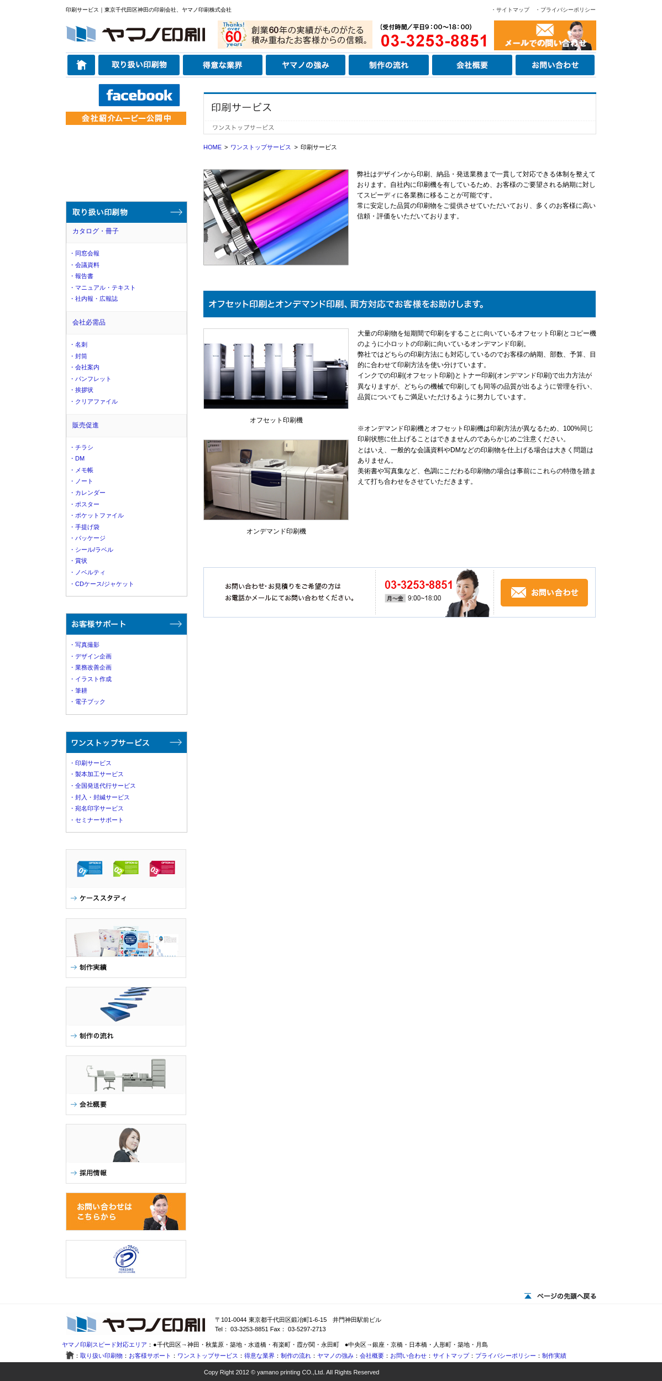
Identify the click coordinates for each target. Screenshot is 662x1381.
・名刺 (78, 344)
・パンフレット (90, 378)
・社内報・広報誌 (93, 298)
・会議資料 (84, 264)
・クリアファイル (93, 401)
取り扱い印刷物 (101, 1355)
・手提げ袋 (84, 527)
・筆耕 (78, 690)
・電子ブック (87, 701)
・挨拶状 (81, 389)
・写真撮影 (84, 644)
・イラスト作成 (90, 679)
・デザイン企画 (90, 656)
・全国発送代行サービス (102, 785)
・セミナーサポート (96, 820)
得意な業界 (259, 1355)
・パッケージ (87, 538)
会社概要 (372, 1355)
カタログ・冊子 (95, 231)
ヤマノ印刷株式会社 (207, 10)
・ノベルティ (87, 572)
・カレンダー (87, 492)
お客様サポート (150, 1355)
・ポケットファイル (96, 515)
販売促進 (85, 425)
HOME (212, 147)
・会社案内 (84, 367)
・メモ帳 (81, 470)
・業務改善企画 (90, 667)
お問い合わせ (408, 1355)
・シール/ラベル (91, 549)
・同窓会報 (84, 253)
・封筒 (78, 356)
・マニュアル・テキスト (102, 287)
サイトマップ (451, 1355)
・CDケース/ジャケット (101, 583)
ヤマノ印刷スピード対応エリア (104, 1344)
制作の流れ (296, 1355)
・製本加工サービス (96, 774)
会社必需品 (89, 322)
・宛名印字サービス (96, 808)
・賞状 (78, 560)
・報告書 (81, 276)
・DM (77, 458)
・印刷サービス (90, 763)
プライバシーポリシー (505, 1355)
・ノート (81, 481)
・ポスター (84, 504)
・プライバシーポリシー (565, 10)
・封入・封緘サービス (99, 797)
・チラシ (81, 447)
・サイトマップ (510, 10)
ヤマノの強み (335, 1355)
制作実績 (554, 1355)
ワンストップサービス (260, 147)
